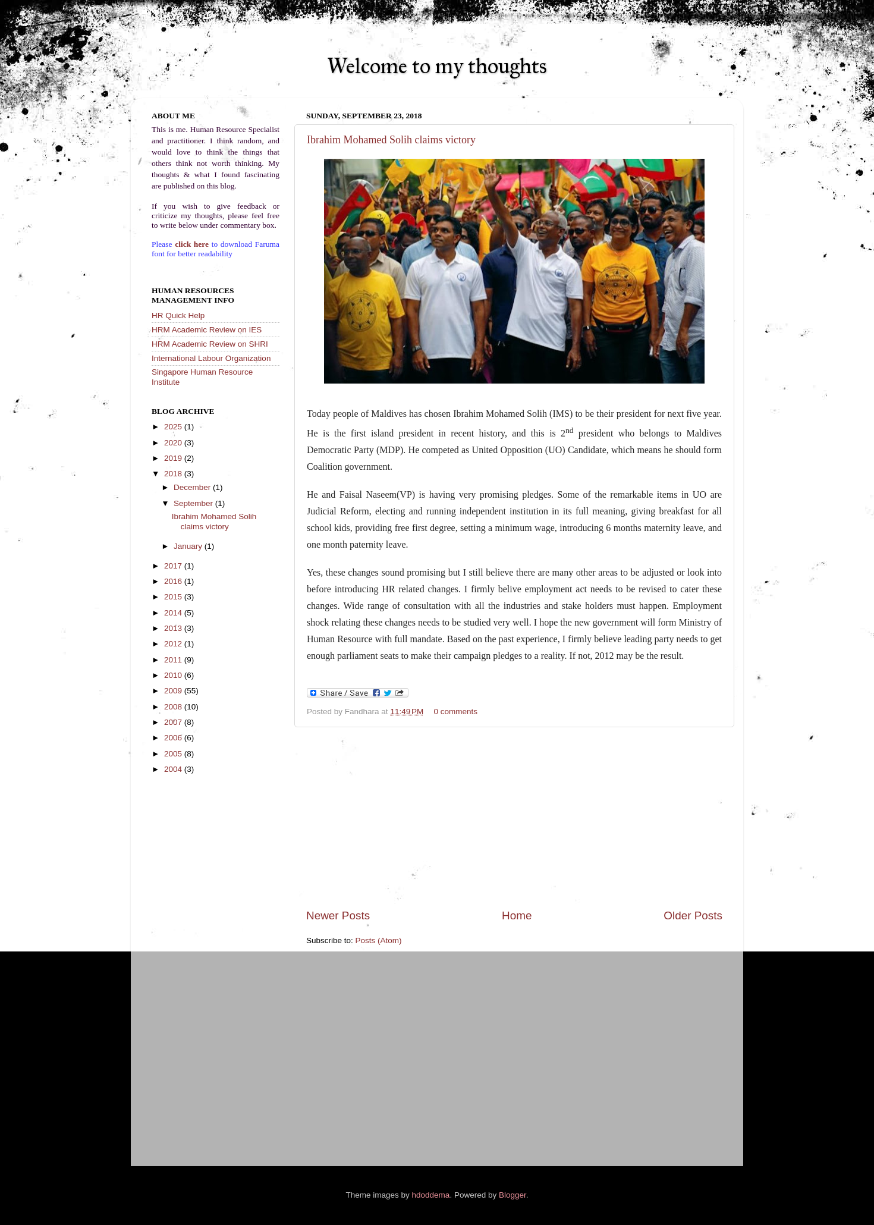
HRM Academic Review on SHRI (210, 344)
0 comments (456, 711)
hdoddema (431, 1195)
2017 (174, 565)
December (193, 487)
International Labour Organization (211, 358)
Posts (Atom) (379, 940)
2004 (174, 769)
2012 (174, 643)
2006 (174, 737)
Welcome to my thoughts (437, 66)
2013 (174, 628)
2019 (174, 458)
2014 (174, 612)
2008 (174, 706)
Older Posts (693, 915)
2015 (174, 596)
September (194, 503)
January (189, 546)
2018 (174, 473)
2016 (174, 581)
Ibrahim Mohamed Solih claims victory (391, 140)
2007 (174, 722)
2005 (174, 753)
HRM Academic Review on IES (207, 329)
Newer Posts (338, 915)
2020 (174, 442)
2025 (174, 426)
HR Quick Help (178, 315)
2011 (174, 659)
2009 (174, 690)
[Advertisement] (514, 817)
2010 (174, 675)
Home (517, 915)
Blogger (512, 1195)
